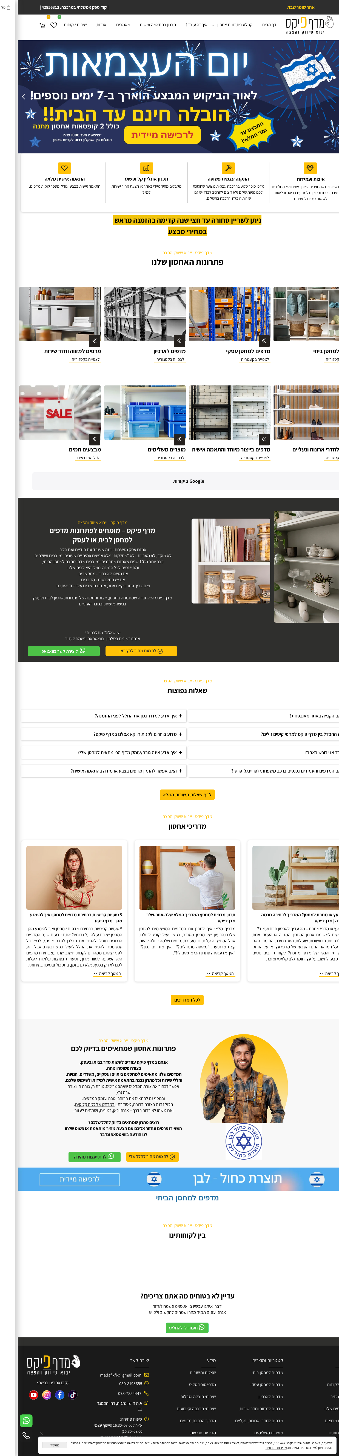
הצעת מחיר (322, 1374)
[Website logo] (291, 25)
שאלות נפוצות (170, 668)
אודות (84, 25)
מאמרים (105, 25)
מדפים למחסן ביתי (249, 1350)
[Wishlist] (36, 25)
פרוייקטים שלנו (319, 1386)
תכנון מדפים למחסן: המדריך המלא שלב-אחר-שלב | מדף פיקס (172, 895)
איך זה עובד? (179, 25)
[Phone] (8, 1436)
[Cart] (25, 25)
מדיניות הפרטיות (258, 1447)
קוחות (314, 1362)
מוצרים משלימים (251, 1410)
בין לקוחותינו (169, 1212)
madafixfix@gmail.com (103, 1352)
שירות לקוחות (57, 25)
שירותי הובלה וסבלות (180, 1374)
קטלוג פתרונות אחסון (216, 25)
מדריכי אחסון (170, 803)
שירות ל (325, 1362)
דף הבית (251, 25)
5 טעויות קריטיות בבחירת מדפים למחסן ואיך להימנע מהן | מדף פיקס (58, 895)
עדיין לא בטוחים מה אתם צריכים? (170, 1273)
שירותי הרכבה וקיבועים (178, 1386)
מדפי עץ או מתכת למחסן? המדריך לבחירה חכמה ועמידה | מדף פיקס (287, 895)
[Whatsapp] (8, 1421)
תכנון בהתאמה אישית (140, 25)
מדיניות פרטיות (185, 1410)
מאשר (37, 1445)
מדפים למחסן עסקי (249, 1362)
